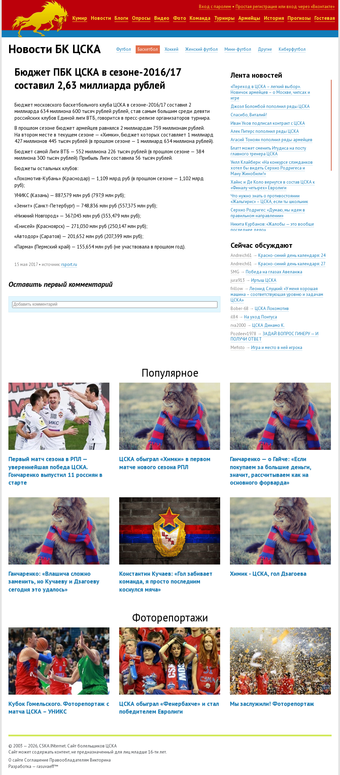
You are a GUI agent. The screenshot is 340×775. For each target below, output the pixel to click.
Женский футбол (201, 49)
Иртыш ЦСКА (263, 280)
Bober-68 (239, 308)
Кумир (79, 18)
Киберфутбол (292, 49)
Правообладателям (69, 760)
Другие (265, 49)
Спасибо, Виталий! (249, 115)
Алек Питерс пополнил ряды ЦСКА (265, 131)
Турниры (224, 18)
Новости (101, 18)
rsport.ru (69, 264)
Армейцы (249, 18)
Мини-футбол (238, 49)
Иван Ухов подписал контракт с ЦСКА (268, 123)
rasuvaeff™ (47, 766)
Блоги (121, 18)
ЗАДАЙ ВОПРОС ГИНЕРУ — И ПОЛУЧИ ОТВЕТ (274, 336)
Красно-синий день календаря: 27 (292, 264)
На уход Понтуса (260, 317)
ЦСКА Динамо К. (268, 325)
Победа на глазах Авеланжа (274, 272)
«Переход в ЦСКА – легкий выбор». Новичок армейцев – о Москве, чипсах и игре (270, 92)
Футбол (123, 49)
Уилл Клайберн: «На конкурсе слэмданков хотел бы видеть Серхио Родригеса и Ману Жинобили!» (272, 168)
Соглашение (36, 760)
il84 (234, 317)
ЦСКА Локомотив (272, 308)
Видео (161, 18)
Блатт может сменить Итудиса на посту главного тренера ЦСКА (268, 151)
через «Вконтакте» (316, 6)
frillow (237, 289)
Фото (179, 18)
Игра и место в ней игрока (276, 347)
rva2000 (238, 325)
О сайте (15, 760)
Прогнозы (299, 18)
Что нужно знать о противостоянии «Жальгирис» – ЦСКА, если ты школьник (269, 198)
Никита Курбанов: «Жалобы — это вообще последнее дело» (272, 227)
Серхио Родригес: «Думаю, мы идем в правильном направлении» (268, 213)
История (274, 18)
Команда (200, 18)
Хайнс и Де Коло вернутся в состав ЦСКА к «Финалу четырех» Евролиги (273, 185)
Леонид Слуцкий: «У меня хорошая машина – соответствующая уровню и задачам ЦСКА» (277, 294)
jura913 (238, 280)
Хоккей (171, 49)
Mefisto (238, 347)
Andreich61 (241, 255)
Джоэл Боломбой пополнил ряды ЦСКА (270, 106)
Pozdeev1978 (243, 334)
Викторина (100, 760)
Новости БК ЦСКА (54, 48)
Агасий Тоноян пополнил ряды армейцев (271, 140)
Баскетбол (148, 49)
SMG (235, 272)
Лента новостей (256, 75)
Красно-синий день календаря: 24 (292, 255)
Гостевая (324, 18)
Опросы (141, 18)
